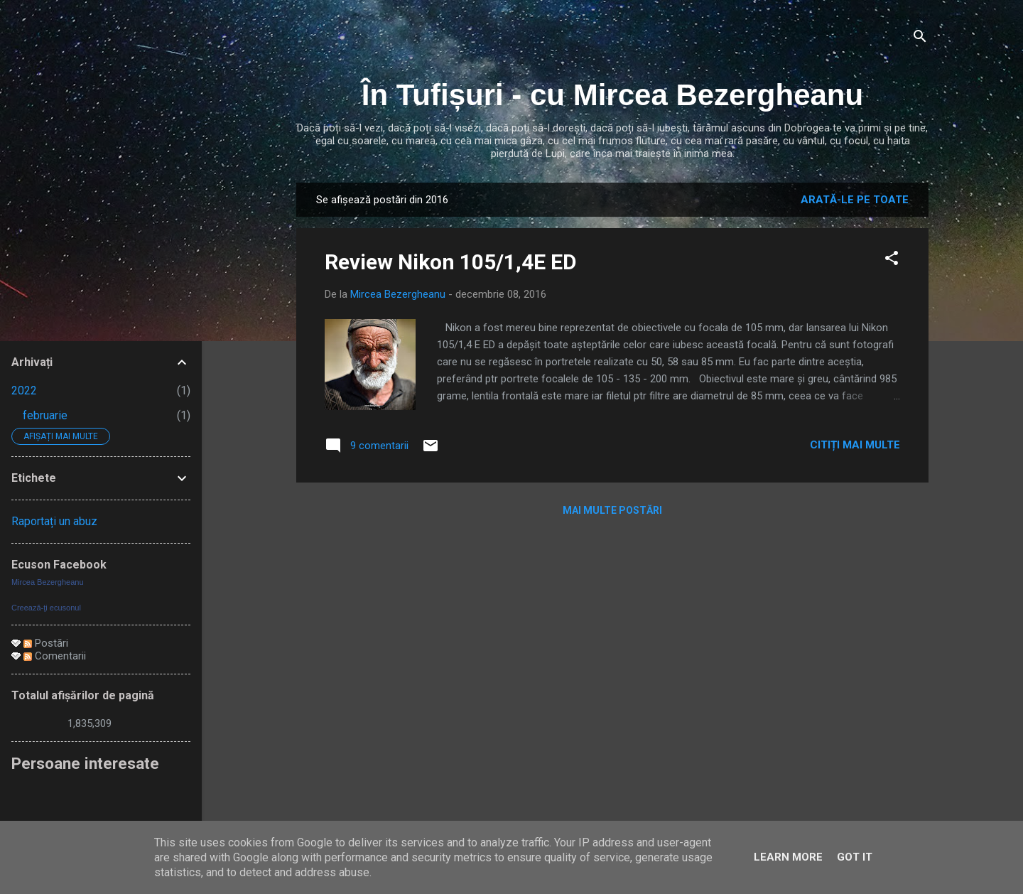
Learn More (788, 857)
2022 (24, 390)
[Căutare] (920, 38)
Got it (854, 857)
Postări (45, 643)
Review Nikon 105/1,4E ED (451, 261)
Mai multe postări (612, 510)
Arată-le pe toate (855, 199)
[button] (891, 260)
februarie (45, 415)
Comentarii (54, 656)
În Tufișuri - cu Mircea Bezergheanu (612, 95)
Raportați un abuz (54, 521)
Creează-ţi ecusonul (46, 607)
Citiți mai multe (855, 444)
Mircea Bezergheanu (47, 582)
